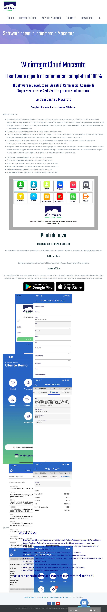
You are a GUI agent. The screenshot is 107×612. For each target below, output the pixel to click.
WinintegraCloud (77, 597)
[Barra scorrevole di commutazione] (99, 18)
